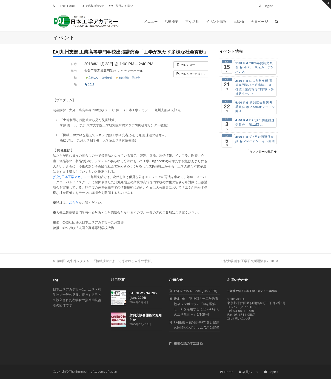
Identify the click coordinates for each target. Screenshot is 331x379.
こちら (74, 202)
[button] (276, 21)
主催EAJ (92, 77)
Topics (271, 372)
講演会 (136, 77)
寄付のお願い (124, 6)
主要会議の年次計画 (188, 343)
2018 (89, 84)
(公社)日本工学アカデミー (71, 177)
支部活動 (122, 77)
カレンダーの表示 (263, 151)
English (269, 6)
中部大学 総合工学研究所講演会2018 (249, 261)
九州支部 (107, 77)
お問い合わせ (95, 6)
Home (226, 372)
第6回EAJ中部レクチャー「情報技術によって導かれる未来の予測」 (103, 261)
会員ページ (248, 372)
